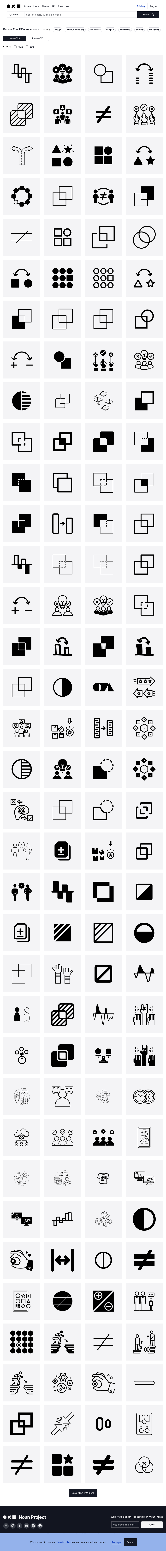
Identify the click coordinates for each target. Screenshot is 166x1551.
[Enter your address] (128, 1524)
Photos (45, 6)
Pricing (141, 6)
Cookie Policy (65, 1545)
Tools (60, 6)
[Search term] (80, 14)
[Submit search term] (148, 14)
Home (27, 6)
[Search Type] (15, 14)
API (53, 6)
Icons (36, 6)
